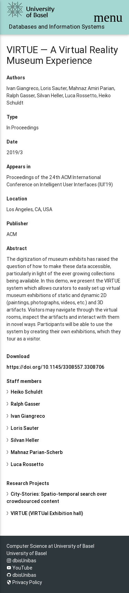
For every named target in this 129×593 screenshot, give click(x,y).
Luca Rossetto (27, 464)
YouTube (19, 568)
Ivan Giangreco (28, 416)
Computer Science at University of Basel (50, 546)
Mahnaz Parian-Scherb (37, 452)
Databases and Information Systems (43, 26)
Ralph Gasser (25, 404)
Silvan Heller (25, 440)
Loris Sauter (25, 428)
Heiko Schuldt (27, 392)
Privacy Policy (24, 582)
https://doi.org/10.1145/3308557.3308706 (55, 367)
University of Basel (27, 553)
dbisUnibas (21, 560)
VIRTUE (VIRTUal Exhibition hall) (47, 513)
